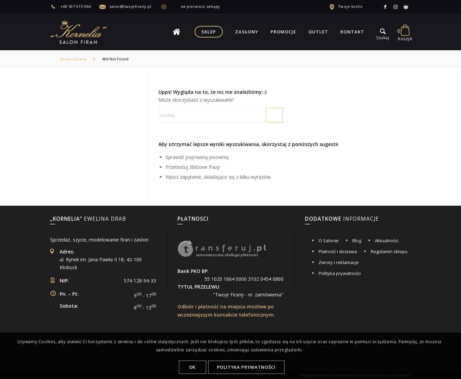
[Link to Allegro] (406, 7)
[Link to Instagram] (395, 7)
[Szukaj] (220, 115)
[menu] (383, 32)
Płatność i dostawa (338, 251)
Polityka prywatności (340, 273)
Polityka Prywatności (246, 367)
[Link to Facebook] (385, 7)
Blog (356, 240)
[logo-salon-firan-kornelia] (79, 32)
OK (192, 367)
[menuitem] (74, 6)
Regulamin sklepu (389, 251)
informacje (342, 219)
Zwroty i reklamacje (339, 262)
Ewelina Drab (88, 219)
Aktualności (386, 240)
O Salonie (329, 240)
